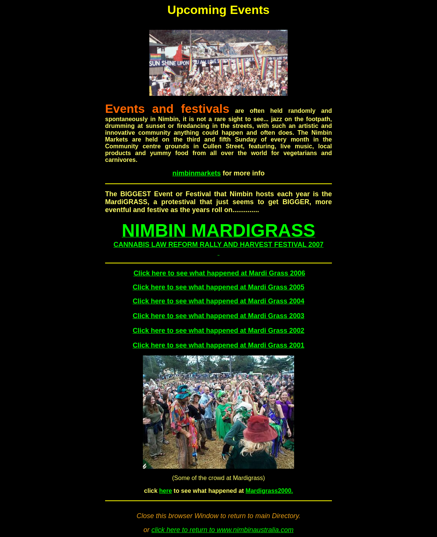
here (165, 491)
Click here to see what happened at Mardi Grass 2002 (218, 330)
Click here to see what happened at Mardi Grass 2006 (219, 273)
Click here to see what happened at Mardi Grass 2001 (218, 345)
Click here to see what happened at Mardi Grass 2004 (218, 301)
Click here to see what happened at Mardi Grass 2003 (218, 316)
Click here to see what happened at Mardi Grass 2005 (218, 287)
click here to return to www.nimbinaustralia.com (222, 530)
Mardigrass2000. (269, 491)
